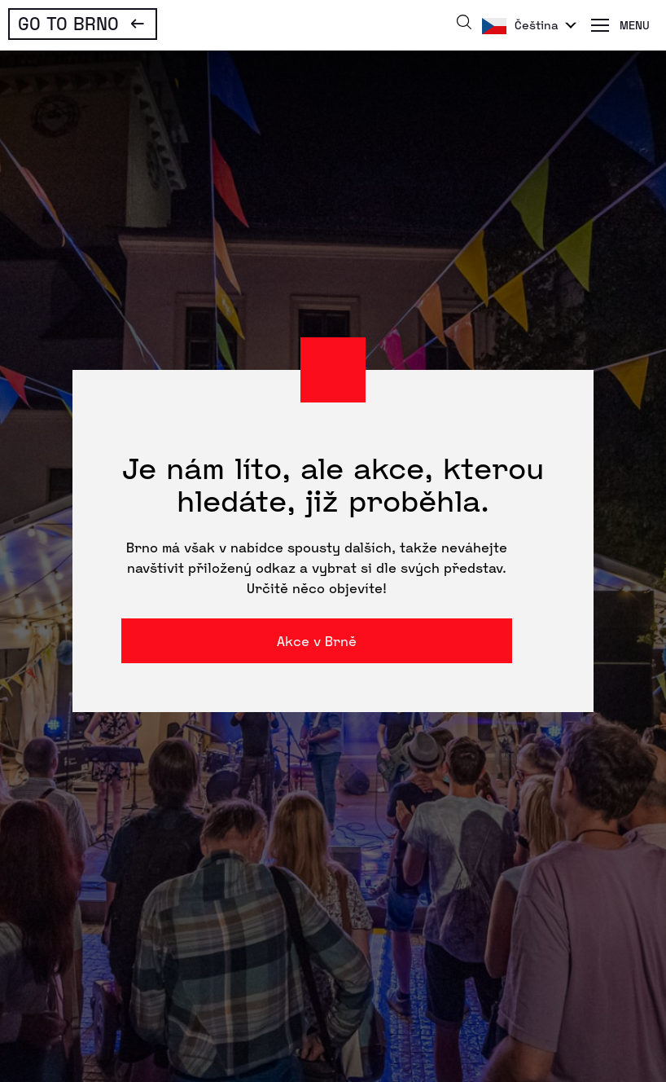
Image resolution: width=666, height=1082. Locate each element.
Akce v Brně (317, 641)
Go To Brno (68, 22)
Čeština (537, 25)
